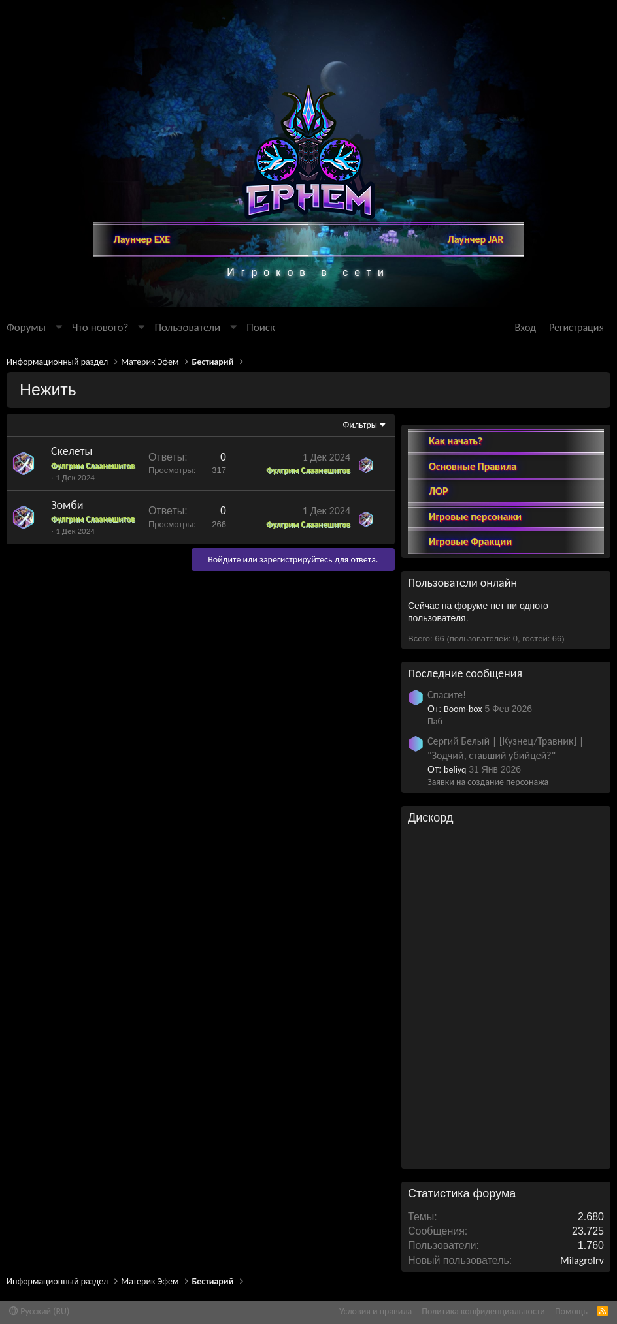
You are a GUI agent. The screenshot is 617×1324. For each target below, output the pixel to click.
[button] (58, 327)
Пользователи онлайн (462, 572)
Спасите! (446, 684)
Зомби (67, 505)
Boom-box (463, 697)
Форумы (26, 327)
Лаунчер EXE (142, 239)
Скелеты (71, 451)
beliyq (455, 758)
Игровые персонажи (475, 505)
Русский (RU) (39, 1311)
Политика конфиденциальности (483, 1311)
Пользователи (187, 327)
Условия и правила (375, 1311)
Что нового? (100, 327)
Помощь (571, 1311)
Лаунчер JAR (476, 239)
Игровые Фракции (470, 530)
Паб (434, 710)
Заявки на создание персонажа (487, 771)
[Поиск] (261, 327)
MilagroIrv (582, 1249)
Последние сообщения (465, 662)
